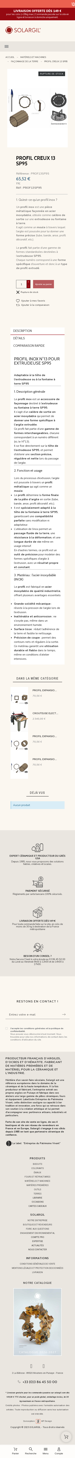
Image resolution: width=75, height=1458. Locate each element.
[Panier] (15, 1451)
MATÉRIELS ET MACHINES (37, 1181)
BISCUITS (37, 1164)
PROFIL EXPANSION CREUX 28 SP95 (45, 759)
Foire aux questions (37, 1229)
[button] (37, 46)
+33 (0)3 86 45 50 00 (40, 1382)
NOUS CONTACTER (37, 1249)
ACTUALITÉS (37, 1245)
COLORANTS (37, 1168)
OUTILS (37, 1189)
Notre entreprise (38, 1220)
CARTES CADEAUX (37, 1206)
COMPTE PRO (37, 1237)
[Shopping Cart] (66, 1437)
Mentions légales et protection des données (37, 1268)
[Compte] (59, 1451)
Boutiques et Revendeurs (37, 1224)
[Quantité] (21, 284)
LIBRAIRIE (37, 1198)
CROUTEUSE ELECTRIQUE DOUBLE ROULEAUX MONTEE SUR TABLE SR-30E (45, 713)
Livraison (37, 1272)
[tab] (37, 331)
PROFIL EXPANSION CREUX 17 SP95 (45, 736)
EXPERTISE (37, 1241)
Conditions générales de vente (37, 1264)
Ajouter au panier (43, 284)
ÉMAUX (37, 1172)
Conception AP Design (37, 1421)
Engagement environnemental (37, 1233)
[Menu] (45, 1451)
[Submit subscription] (64, 1014)
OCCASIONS (38, 1202)
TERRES (38, 1194)
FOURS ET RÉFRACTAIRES (37, 1177)
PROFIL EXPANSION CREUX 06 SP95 (45, 690)
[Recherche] (30, 1451)
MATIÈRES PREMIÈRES (38, 1185)
